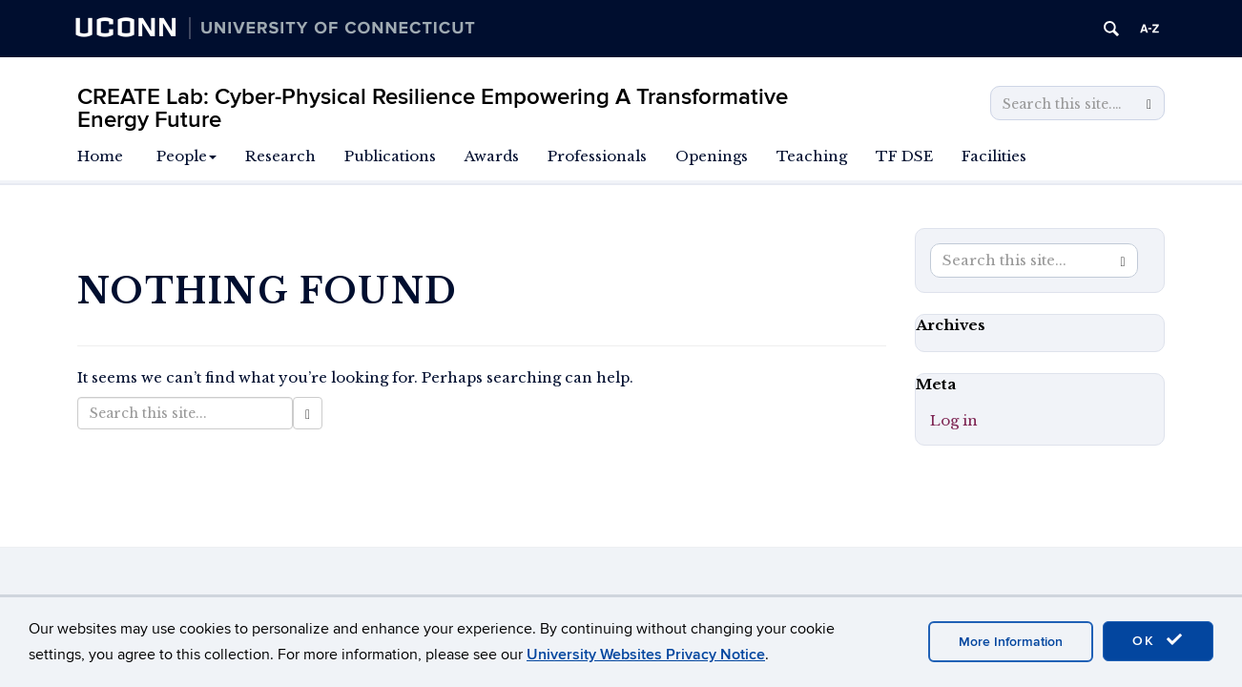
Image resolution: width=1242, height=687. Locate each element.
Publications (390, 156)
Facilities (994, 156)
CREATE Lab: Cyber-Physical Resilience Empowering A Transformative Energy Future (432, 108)
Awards (492, 156)
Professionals (597, 156)
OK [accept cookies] (1158, 640)
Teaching (811, 156)
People (186, 156)
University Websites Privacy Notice (646, 654)
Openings (711, 156)
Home (100, 156)
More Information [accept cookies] (1011, 642)
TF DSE (904, 156)
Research (280, 156)
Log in (954, 420)
